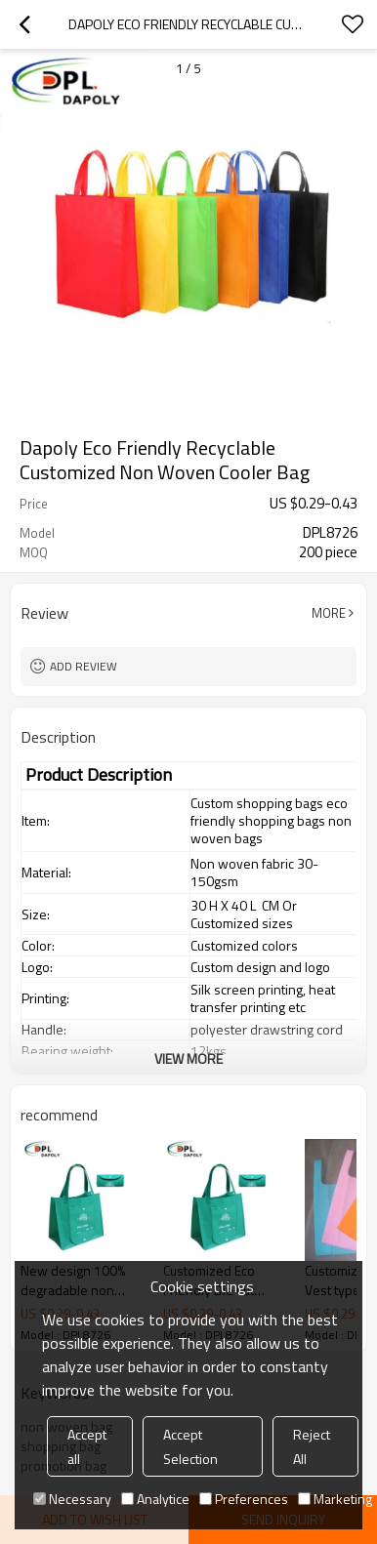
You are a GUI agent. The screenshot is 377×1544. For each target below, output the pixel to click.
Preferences (243, 1498)
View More (188, 1058)
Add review (83, 666)
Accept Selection (190, 1446)
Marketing (335, 1498)
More (329, 613)
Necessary (72, 1498)
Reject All (311, 1446)
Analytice (155, 1498)
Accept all (86, 1446)
